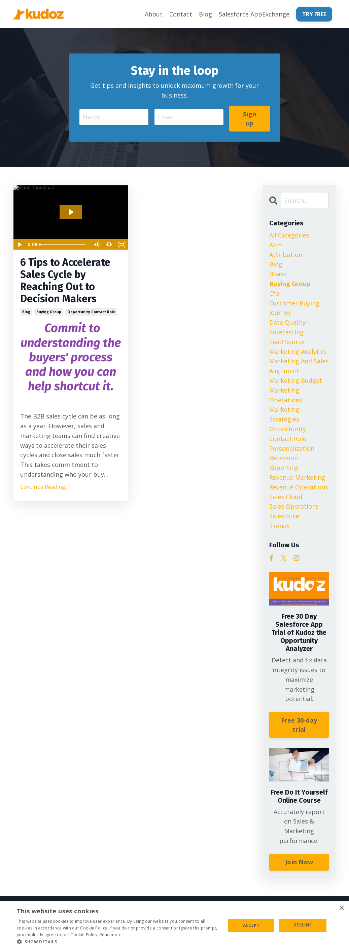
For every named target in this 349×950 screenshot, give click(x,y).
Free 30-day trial (299, 724)
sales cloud (285, 497)
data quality (287, 322)
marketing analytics (298, 352)
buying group (48, 311)
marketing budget (295, 380)
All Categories (289, 235)
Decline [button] (302, 925)
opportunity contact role (91, 311)
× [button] (341, 908)
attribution (285, 255)
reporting (284, 468)
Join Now (299, 862)
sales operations (294, 506)
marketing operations (285, 395)
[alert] (174, 925)
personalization (291, 448)
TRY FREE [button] (314, 14)
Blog (205, 14)
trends (279, 526)
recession (283, 458)
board (278, 274)
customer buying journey (294, 308)
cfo (274, 293)
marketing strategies (284, 414)
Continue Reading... (44, 486)
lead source (287, 342)
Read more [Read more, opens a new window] (111, 935)
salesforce (284, 516)
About (154, 14)
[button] (118, 941)
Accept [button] (251, 925)
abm (276, 245)
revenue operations (298, 487)
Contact (180, 14)
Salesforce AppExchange (254, 14)
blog (26, 311)
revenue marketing (297, 477)
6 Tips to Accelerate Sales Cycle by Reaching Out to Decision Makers (65, 280)
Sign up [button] (249, 118)
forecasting (286, 332)
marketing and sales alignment (298, 366)
